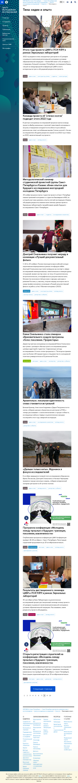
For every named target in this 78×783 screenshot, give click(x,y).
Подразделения (27, 732)
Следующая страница (43, 689)
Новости (57, 711)
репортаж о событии (41, 294)
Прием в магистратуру (36, 747)
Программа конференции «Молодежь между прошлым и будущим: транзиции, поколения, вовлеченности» (44, 530)
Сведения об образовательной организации (28, 723)
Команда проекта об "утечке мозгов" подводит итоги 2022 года (43, 117)
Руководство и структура (27, 728)
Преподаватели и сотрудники (27, 735)
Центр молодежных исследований (43, 711)
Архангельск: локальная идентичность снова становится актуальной (43, 402)
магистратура (63, 76)
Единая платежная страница (26, 768)
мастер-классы (28, 294)
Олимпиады (36, 740)
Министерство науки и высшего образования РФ (68, 725)
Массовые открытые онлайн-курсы (68, 747)
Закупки (25, 748)
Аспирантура (36, 758)
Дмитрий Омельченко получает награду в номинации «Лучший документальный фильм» (45, 257)
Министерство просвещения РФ (68, 733)
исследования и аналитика (61, 214)
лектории (35, 361)
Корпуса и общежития (26, 744)
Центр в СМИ (6, 44)
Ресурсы (57, 717)
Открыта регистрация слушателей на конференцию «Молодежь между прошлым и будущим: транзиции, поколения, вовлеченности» (43, 658)
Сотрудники (6, 22)
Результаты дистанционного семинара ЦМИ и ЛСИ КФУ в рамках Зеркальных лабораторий (44, 592)
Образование (38, 717)
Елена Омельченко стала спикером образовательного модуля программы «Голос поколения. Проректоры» (43, 336)
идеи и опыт (32, 76)
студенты (54, 76)
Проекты (5, 25)
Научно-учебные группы (45, 732)
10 (50, 696)
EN (63, 2)
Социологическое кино (8, 39)
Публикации (6, 29)
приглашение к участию (30, 550)
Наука (45, 717)
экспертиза (52, 361)
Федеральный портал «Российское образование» (68, 740)
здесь (40, 776)
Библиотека (57, 719)
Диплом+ (35, 751)
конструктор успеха (43, 76)
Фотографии (6, 48)
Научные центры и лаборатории (47, 725)
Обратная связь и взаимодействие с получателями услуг (37, 764)
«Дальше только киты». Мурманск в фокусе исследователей (42, 470)
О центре (5, 18)
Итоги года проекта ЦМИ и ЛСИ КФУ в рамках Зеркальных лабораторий (44, 51)
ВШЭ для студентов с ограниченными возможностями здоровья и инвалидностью (27, 754)
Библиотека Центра (6, 34)
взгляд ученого (42, 140)
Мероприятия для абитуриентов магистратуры (37, 730)
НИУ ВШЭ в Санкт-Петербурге (31, 709)
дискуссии (48, 679)
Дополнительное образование (38, 754)
